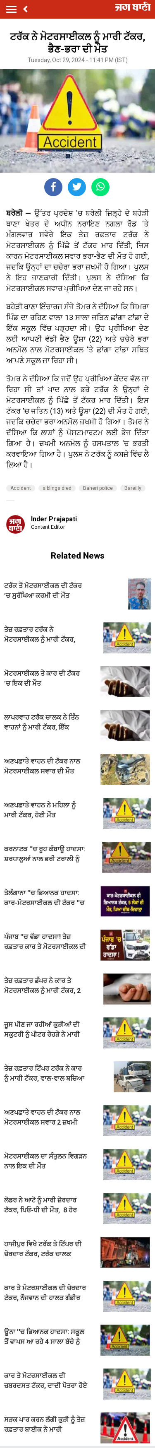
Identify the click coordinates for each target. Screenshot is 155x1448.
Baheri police (98, 488)
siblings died (57, 488)
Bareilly (132, 488)
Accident (20, 488)
